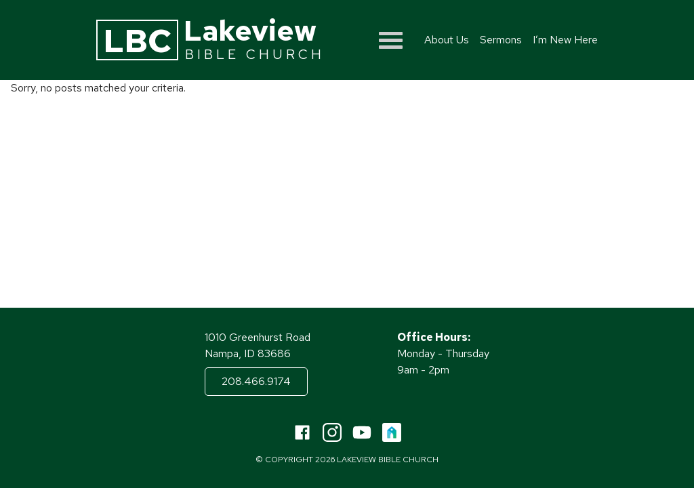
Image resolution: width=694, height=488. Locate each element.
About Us (446, 40)
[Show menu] (391, 40)
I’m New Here (565, 40)
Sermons (501, 40)
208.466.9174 (256, 381)
